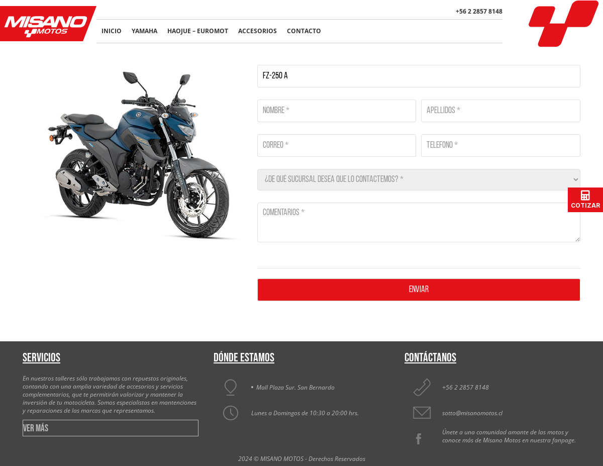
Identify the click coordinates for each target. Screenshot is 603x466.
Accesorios (257, 31)
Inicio (112, 31)
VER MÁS (35, 428)
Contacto (304, 31)
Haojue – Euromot (197, 31)
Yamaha (144, 31)
